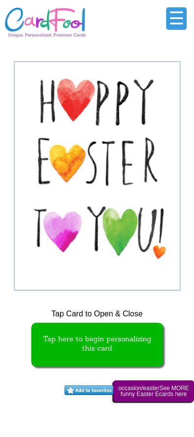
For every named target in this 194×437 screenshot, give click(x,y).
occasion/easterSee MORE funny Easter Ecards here (153, 391)
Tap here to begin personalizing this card (97, 344)
